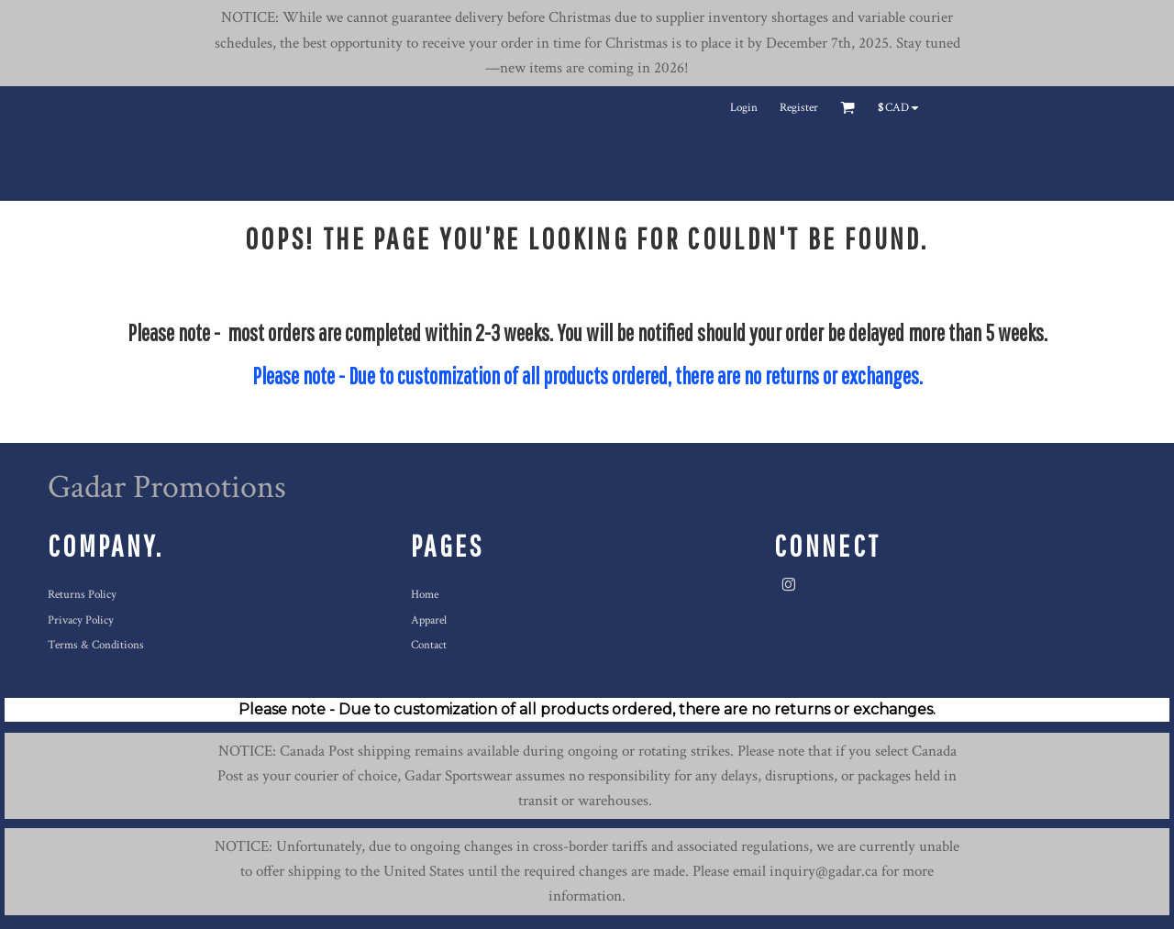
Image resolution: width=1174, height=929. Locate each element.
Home (424, 595)
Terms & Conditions (96, 645)
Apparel (429, 620)
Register (799, 108)
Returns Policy (82, 595)
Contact (429, 645)
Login (744, 108)
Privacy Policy (81, 620)
